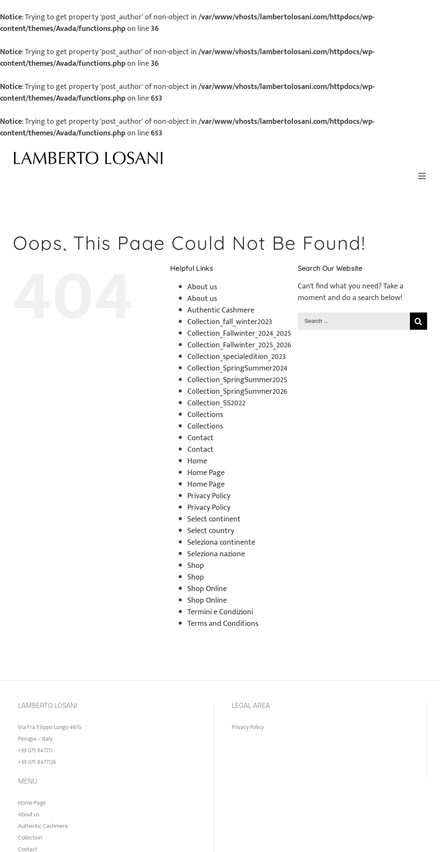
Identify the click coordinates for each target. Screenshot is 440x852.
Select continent (214, 519)
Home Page (206, 472)
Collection (30, 838)
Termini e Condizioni (220, 612)
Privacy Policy (208, 496)
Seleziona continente (221, 542)
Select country (210, 530)
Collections (205, 414)
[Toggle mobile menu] (422, 176)
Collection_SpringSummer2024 (237, 368)
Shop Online (207, 588)
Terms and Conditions (222, 623)
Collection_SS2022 (216, 403)
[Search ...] (354, 321)
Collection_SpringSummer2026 (237, 391)
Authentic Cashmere (220, 310)
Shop (195, 565)
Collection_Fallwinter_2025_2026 (239, 345)
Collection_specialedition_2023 (236, 356)
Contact (200, 438)
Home (197, 461)
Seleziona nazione (216, 554)
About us (202, 287)
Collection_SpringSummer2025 (237, 380)
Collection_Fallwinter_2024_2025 (239, 333)
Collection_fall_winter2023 (229, 322)
